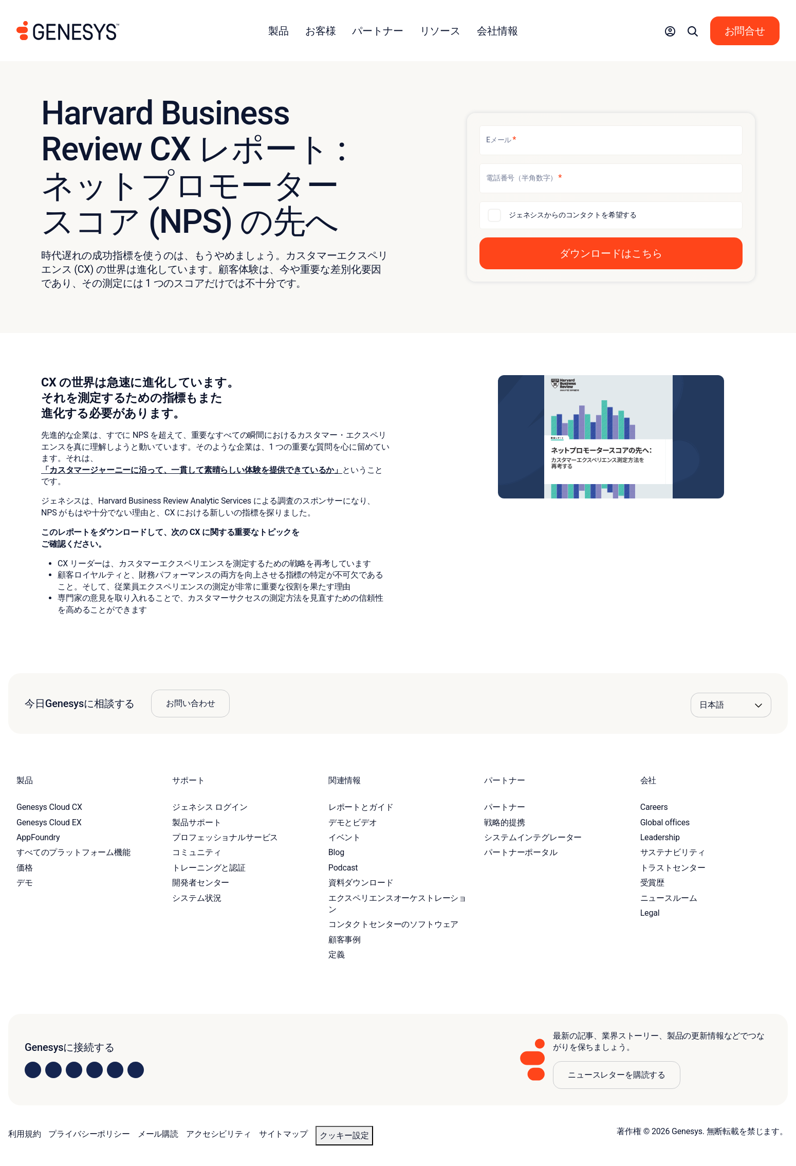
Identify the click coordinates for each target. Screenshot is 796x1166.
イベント (344, 837)
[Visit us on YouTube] (115, 1070)
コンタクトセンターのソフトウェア (393, 924)
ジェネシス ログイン (209, 807)
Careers (654, 807)
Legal (650, 913)
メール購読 (158, 1134)
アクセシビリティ (218, 1134)
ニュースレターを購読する (616, 1075)
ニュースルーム (668, 898)
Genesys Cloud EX (49, 822)
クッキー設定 (344, 1135)
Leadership (660, 837)
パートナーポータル (521, 852)
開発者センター (200, 882)
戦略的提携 (504, 822)
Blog (336, 852)
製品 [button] (278, 31)
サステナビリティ (673, 852)
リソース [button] (440, 31)
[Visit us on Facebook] (94, 1070)
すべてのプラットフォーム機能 (73, 852)
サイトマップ (283, 1134)
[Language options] (731, 705)
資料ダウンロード (361, 882)
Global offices (665, 822)
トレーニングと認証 (209, 868)
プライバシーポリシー (88, 1134)
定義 (336, 954)
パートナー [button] (377, 31)
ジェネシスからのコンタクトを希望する (573, 215)
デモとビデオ (352, 822)
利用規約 (24, 1134)
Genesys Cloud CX (49, 807)
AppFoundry (38, 837)
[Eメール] (611, 140)
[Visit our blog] (135, 1070)
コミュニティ (196, 852)
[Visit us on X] (74, 1070)
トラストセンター (673, 868)
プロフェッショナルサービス (225, 837)
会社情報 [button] (497, 31)
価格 (24, 868)
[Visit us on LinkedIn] (33, 1070)
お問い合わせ (190, 703)
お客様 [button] (320, 31)
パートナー (504, 807)
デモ (24, 882)
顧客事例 (344, 940)
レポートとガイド (361, 807)
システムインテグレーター (533, 837)
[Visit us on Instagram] (53, 1070)
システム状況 (196, 898)
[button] (670, 30)
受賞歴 (652, 882)
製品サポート (196, 822)
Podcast (343, 868)
